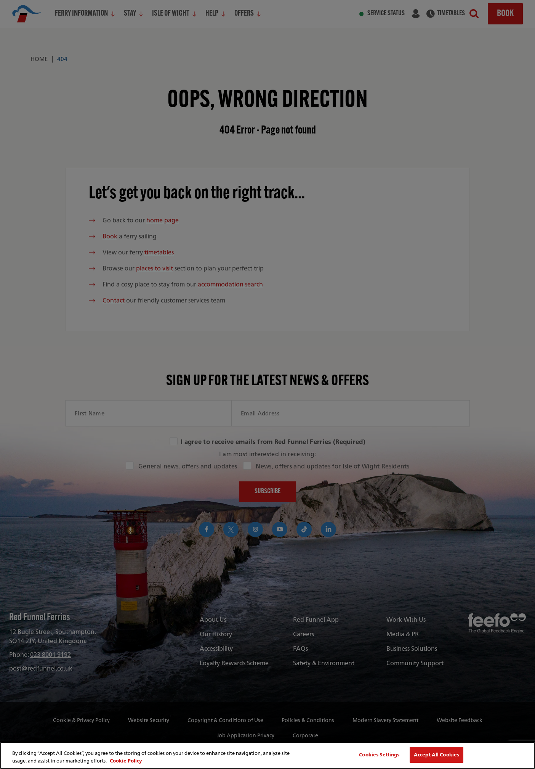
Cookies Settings (379, 754)
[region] (267, 755)
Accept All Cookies (436, 754)
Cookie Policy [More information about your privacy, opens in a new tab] (126, 760)
